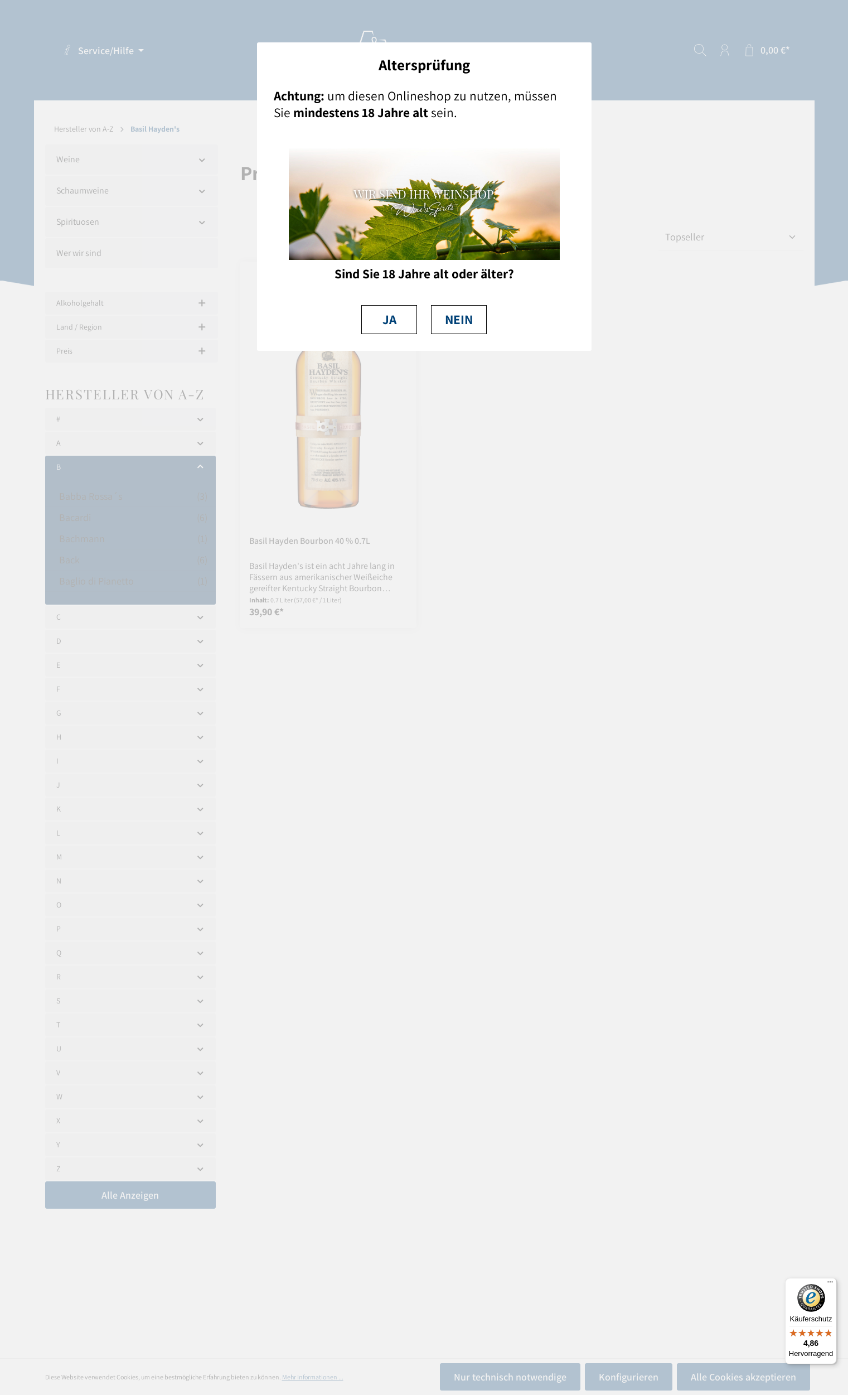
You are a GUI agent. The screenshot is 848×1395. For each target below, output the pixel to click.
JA (389, 319)
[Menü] (830, 1284)
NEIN (459, 319)
